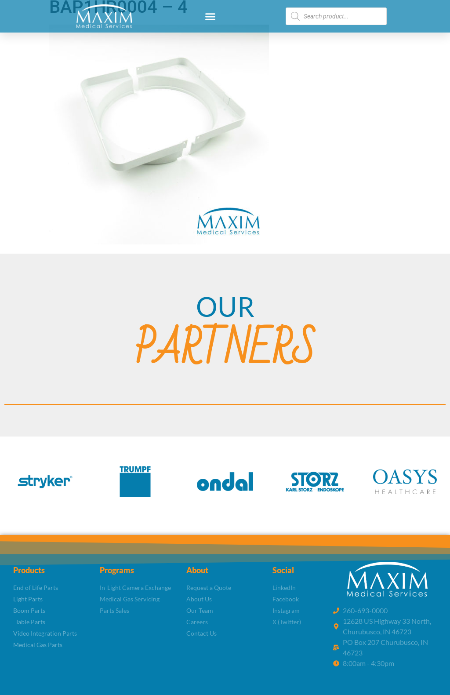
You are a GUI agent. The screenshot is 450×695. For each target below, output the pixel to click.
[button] (210, 16)
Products (29, 570)
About (197, 570)
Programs (117, 570)
